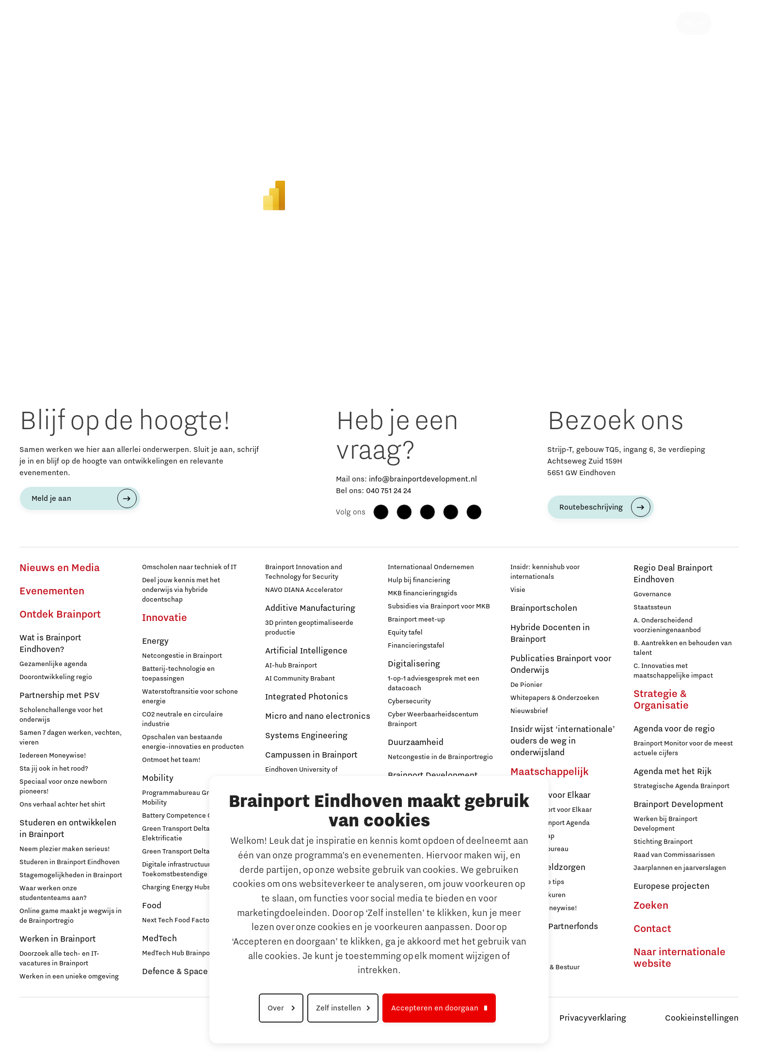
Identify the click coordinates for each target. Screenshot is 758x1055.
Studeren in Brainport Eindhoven (69, 862)
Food (151, 906)
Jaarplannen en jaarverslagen (679, 868)
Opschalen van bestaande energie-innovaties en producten (193, 742)
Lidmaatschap (532, 836)
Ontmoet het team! (171, 760)
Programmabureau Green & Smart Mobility (194, 798)
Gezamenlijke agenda (53, 664)
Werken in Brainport (57, 939)
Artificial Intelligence (306, 651)
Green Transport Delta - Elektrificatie (178, 833)
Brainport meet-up (416, 619)
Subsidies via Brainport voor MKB (439, 606)
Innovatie (164, 618)
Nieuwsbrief (529, 711)
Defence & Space (175, 972)
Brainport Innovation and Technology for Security (303, 572)
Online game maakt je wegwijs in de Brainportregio (70, 916)
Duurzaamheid (415, 742)
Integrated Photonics (306, 697)
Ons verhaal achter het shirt (62, 804)
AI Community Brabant (300, 679)
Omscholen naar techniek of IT (189, 567)
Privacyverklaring (592, 1018)
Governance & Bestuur (545, 967)
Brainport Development (678, 804)
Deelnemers (529, 941)
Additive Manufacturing (310, 608)
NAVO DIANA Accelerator (304, 590)
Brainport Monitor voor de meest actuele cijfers (683, 748)
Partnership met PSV (59, 695)
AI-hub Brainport (291, 665)
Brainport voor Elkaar (550, 795)
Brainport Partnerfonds (554, 926)
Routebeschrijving (591, 507)
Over (277, 1008)
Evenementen (51, 591)
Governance (652, 594)
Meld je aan (51, 498)
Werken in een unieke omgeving (69, 976)
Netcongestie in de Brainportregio (440, 757)
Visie (517, 590)
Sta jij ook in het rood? (53, 769)
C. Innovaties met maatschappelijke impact (673, 671)
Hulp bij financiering (419, 580)
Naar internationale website (679, 958)
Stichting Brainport (663, 842)
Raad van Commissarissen (674, 855)
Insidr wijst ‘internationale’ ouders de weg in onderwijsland (562, 741)
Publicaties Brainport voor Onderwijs (560, 664)
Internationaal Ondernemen (431, 567)
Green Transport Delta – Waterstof (194, 851)
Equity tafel (405, 632)
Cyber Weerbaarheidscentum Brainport (433, 719)
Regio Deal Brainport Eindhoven (673, 574)
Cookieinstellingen (702, 1018)
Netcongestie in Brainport (182, 656)
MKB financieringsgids (422, 593)
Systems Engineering (306, 736)
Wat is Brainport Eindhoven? (50, 643)
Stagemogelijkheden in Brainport (70, 875)
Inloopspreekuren (538, 895)
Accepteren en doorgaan (434, 1008)
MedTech (159, 939)
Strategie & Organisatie (661, 700)
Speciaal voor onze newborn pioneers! (63, 786)
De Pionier (526, 685)
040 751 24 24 (388, 490)
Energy (155, 641)
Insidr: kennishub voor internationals (545, 572)
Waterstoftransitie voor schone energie (190, 696)
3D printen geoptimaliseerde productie (309, 627)
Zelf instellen (338, 1008)
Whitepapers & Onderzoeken (554, 698)
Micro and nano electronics (317, 716)
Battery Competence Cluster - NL (193, 816)
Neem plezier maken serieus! (64, 849)
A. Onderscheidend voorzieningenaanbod (667, 625)
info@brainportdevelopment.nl (423, 479)
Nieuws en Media (59, 568)
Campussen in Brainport (311, 755)
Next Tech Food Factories (181, 920)
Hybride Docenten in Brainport (550, 633)
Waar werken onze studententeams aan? (53, 893)
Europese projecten (671, 886)
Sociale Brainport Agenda (550, 823)
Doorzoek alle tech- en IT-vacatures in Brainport (59, 958)
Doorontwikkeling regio (55, 677)
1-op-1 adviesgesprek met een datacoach (433, 683)
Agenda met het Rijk (672, 771)
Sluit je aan (527, 954)
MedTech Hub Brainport (178, 953)
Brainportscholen (543, 608)
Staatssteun (652, 607)
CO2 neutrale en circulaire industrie (182, 719)
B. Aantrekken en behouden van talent (682, 648)
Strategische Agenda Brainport (681, 786)
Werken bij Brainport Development (665, 824)
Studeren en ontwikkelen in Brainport (67, 828)
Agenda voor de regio (674, 729)
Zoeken (650, 906)
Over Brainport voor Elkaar (551, 810)
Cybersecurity (409, 701)
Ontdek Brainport (60, 615)
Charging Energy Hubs (176, 887)
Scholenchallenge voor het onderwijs (61, 715)
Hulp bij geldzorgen (547, 867)
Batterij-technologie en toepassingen (178, 674)
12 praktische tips (537, 882)
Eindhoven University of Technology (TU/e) (301, 774)
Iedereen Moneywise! (52, 756)
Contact (652, 929)
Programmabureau (539, 849)
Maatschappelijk (549, 772)
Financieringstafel (416, 646)
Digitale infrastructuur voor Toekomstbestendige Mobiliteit (190, 869)
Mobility (158, 778)
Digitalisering (414, 664)
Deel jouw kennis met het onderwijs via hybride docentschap (181, 590)
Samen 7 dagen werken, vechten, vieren (70, 737)
